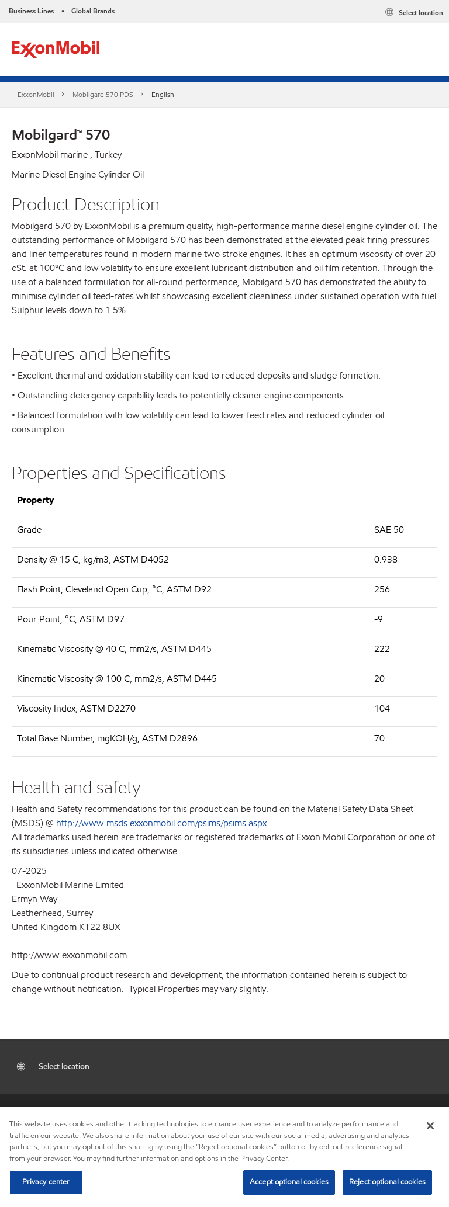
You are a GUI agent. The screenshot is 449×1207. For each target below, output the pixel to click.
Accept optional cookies (289, 1182)
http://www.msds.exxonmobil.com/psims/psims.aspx (161, 823)
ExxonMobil (36, 94)
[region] (224, 1157)
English (162, 94)
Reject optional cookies (387, 1182)
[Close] (430, 1126)
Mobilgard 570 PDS (102, 94)
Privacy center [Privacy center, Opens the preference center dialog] (46, 1182)
